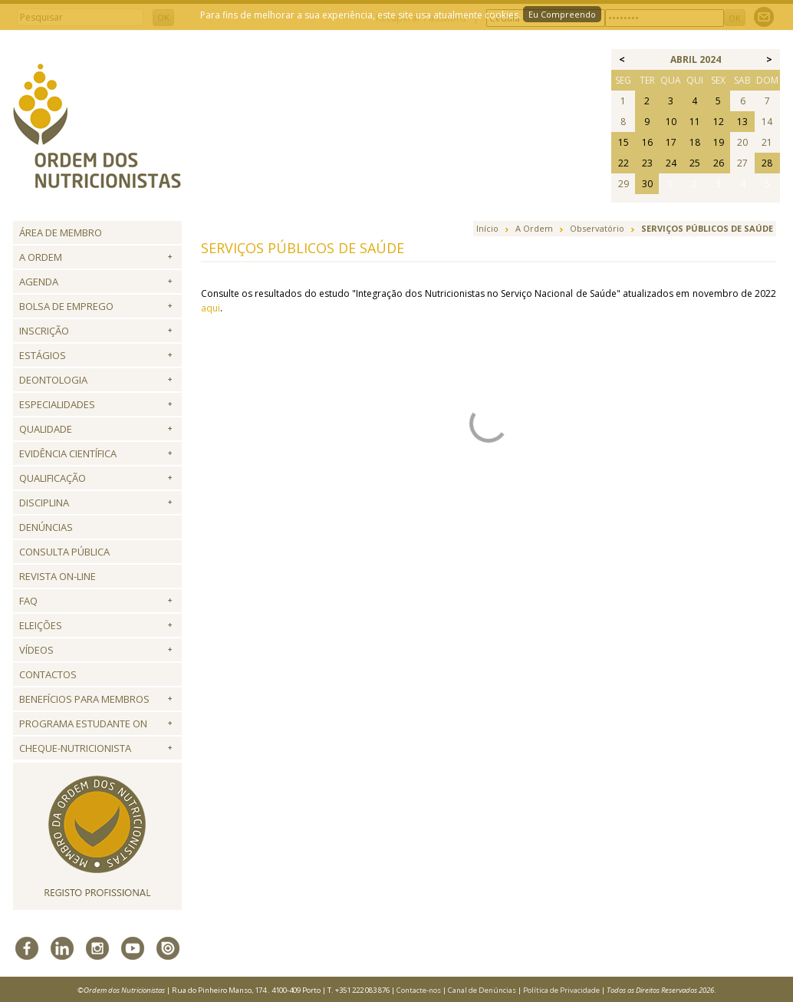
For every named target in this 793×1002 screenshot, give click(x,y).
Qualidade (45, 429)
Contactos (48, 674)
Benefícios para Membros (84, 699)
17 (671, 142)
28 (767, 163)
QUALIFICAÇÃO (52, 478)
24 (671, 163)
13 (742, 121)
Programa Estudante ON (83, 723)
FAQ (28, 601)
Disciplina (44, 502)
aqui (210, 308)
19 (718, 142)
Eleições (40, 625)
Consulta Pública (64, 552)
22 (623, 163)
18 (694, 142)
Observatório (597, 228)
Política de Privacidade (561, 990)
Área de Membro (60, 232)
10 (671, 121)
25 (694, 163)
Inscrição (44, 331)
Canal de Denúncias (482, 990)
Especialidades (57, 404)
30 (647, 183)
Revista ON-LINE (57, 576)
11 (694, 121)
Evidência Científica (68, 453)
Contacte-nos (418, 990)
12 (718, 121)
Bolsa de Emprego (66, 306)
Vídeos (36, 650)
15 (623, 142)
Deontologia (53, 380)
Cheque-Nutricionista (75, 748)
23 (647, 163)
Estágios (42, 355)
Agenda (38, 281)
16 (647, 142)
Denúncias (46, 527)
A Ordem (40, 257)
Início (487, 228)
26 (718, 163)
